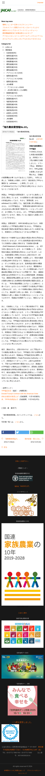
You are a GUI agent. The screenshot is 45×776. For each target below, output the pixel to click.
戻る (5, 447)
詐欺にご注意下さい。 (22, 461)
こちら (36, 415)
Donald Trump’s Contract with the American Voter (19, 394)
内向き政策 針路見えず (10, 396)
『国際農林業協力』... (12, 439)
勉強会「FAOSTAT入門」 (22, 486)
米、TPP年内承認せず (9, 399)
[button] (8, 432)
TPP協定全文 (6, 391)
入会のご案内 (22, 613)
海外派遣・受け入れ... (33, 439)
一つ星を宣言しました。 (22, 722)
